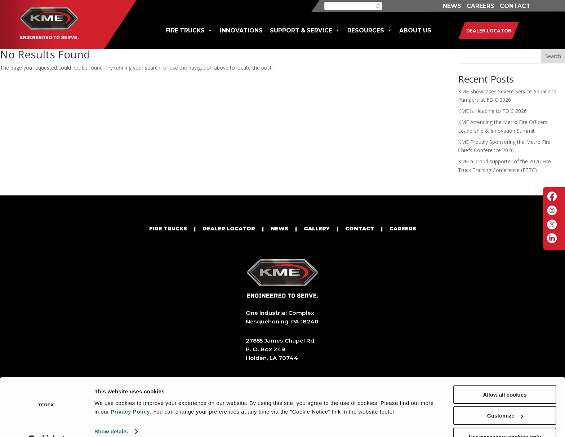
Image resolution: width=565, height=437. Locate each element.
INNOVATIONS (241, 30)
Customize (505, 398)
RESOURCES (369, 30)
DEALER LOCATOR (229, 228)
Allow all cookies (505, 377)
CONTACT (515, 6)
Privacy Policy (130, 394)
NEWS (452, 6)
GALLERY (317, 228)
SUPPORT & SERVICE (305, 30)
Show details (111, 414)
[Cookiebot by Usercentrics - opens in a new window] (46, 423)
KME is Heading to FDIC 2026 (492, 110)
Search (553, 56)
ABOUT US (415, 30)
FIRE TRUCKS (189, 30)
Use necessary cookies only (505, 419)
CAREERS (480, 6)
